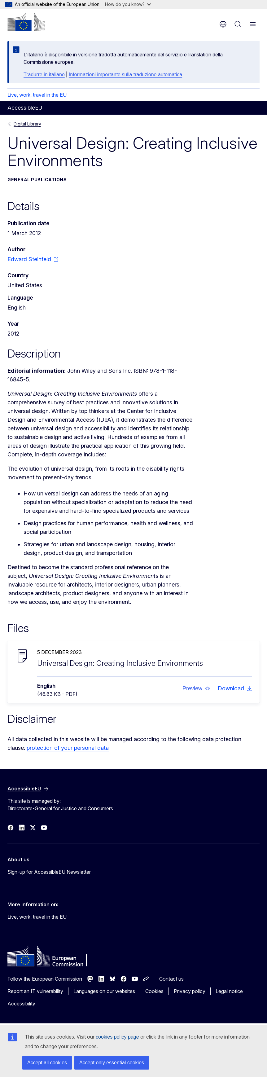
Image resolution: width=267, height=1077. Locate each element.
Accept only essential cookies (111, 1062)
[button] (196, 688)
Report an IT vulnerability (35, 991)
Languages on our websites (104, 991)
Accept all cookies (47, 1062)
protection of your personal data (68, 748)
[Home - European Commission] (26, 21)
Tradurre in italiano (44, 74)
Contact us (171, 979)
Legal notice (229, 991)
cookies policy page (117, 1037)
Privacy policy (189, 991)
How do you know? (128, 4)
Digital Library (27, 123)
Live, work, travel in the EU (37, 95)
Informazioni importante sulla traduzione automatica (125, 74)
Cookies (154, 991)
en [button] (223, 24)
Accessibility (21, 1003)
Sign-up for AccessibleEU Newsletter (49, 872)
